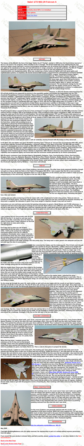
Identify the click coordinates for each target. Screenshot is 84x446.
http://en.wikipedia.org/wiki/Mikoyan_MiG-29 (46, 425)
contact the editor (54, 436)
